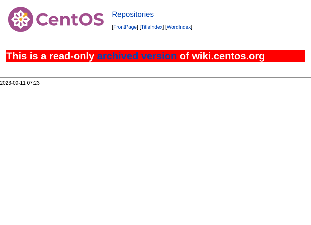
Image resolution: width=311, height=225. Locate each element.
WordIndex (179, 27)
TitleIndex (152, 27)
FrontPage (125, 27)
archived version (137, 56)
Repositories (133, 14)
